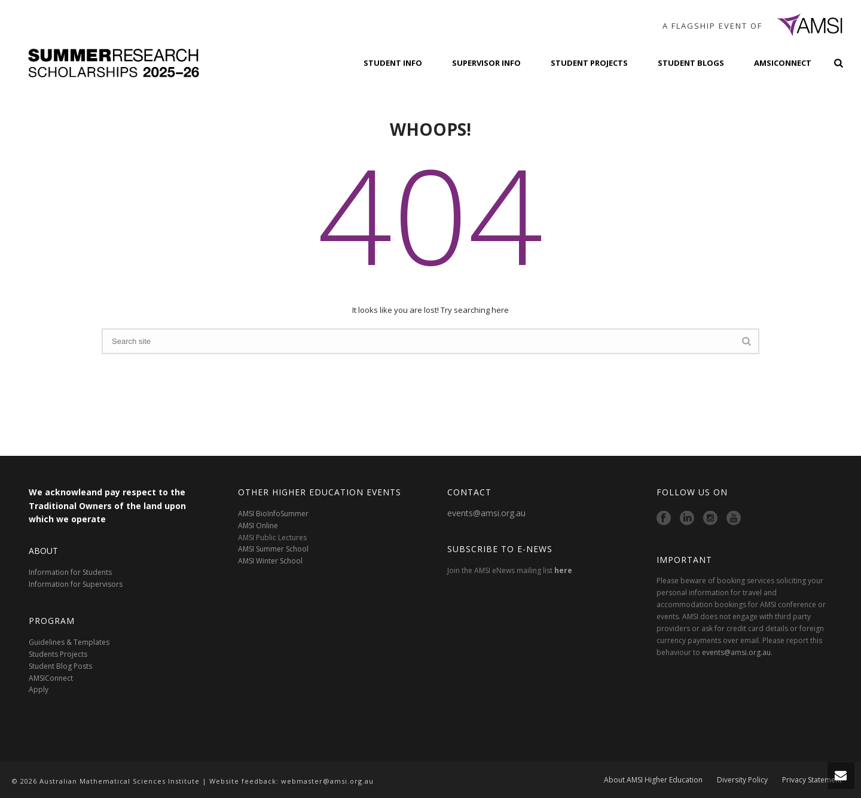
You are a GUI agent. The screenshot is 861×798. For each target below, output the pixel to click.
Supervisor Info (486, 62)
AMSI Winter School (270, 561)
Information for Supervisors (76, 584)
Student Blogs (691, 62)
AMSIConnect (782, 62)
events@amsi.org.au (486, 513)
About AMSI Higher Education (653, 781)
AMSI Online (258, 525)
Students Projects (58, 654)
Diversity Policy (742, 781)
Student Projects (589, 62)
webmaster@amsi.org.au (327, 780)
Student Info (393, 62)
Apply (38, 689)
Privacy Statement (812, 781)
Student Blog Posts (60, 666)
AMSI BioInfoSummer (273, 513)
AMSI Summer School (273, 549)
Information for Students (70, 572)
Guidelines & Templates (69, 642)
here (563, 570)
